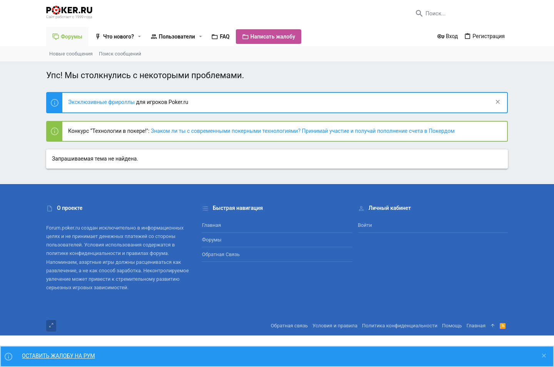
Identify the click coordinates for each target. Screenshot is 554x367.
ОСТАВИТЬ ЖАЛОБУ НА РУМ (58, 356)
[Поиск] (460, 13)
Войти (365, 225)
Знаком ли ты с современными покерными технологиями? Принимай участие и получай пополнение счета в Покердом (303, 131)
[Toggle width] (51, 326)
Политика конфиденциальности (399, 325)
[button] (139, 36)
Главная (211, 225)
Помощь (452, 325)
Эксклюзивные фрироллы (102, 102)
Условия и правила (334, 325)
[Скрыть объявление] (496, 103)
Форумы (212, 240)
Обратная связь (221, 254)
